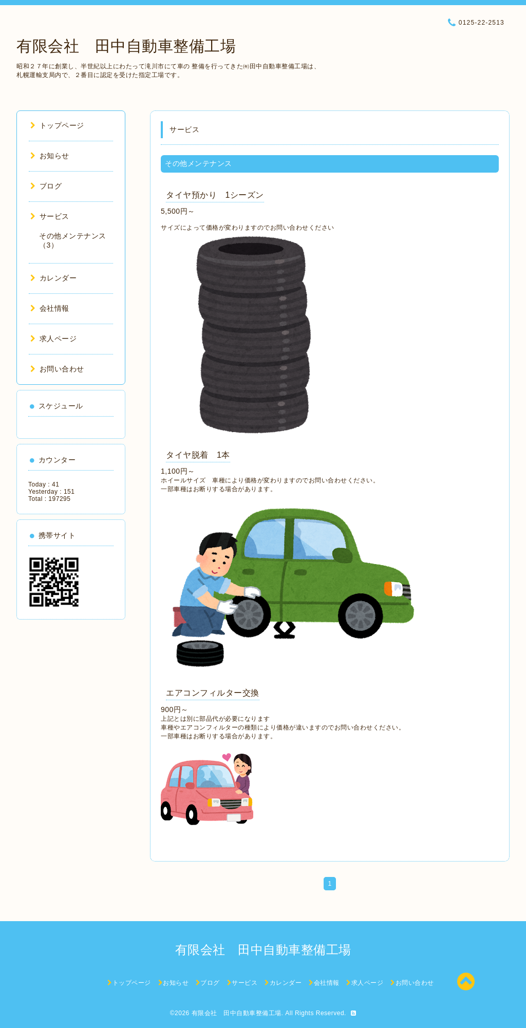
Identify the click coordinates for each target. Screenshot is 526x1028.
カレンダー (53, 278)
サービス (49, 216)
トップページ (57, 125)
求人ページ (53, 338)
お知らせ (49, 156)
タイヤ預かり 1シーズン (215, 195)
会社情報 (49, 308)
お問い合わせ (57, 369)
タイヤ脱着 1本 (198, 455)
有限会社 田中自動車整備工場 (126, 46)
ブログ (46, 186)
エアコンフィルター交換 (212, 692)
